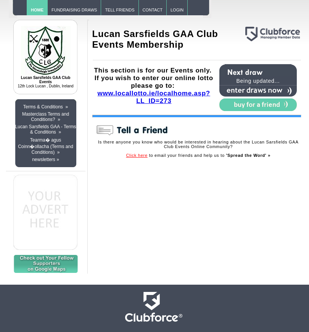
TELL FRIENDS (119, 10)
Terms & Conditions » (45, 107)
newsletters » (45, 159)
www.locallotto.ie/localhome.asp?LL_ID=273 (154, 97)
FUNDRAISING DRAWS (74, 10)
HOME (37, 10)
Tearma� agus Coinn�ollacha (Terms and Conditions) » (45, 146)
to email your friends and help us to (198, 155)
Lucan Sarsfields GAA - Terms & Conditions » (45, 129)
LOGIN (177, 10)
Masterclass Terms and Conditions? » (45, 116)
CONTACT (153, 10)
